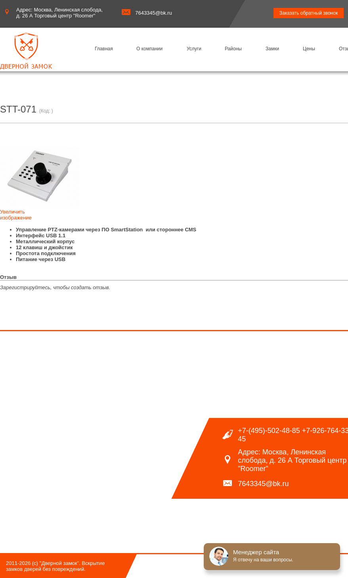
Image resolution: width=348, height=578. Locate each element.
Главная (104, 49)
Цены (309, 49)
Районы (233, 49)
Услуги (194, 49)
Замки (272, 49)
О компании (149, 49)
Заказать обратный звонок (308, 13)
